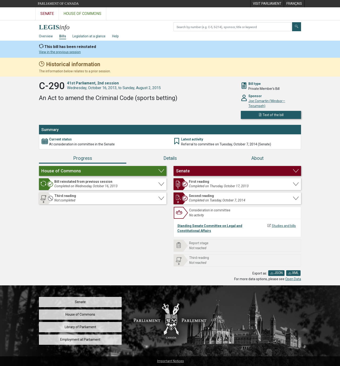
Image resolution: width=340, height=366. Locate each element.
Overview (46, 36)
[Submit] (296, 26)
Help (115, 36)
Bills (62, 36)
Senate (80, 302)
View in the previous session (60, 52)
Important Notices (170, 361)
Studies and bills (284, 226)
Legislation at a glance (89, 36)
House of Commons (80, 314)
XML (293, 273)
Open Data (293, 279)
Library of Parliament (80, 327)
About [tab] (257, 158)
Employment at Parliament (80, 339)
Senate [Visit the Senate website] (47, 13)
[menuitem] (267, 3)
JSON (276, 273)
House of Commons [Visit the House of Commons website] (82, 13)
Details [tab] (170, 158)
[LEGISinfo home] (57, 25)
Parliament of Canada (58, 3)
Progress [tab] (82, 158)
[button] (102, 171)
